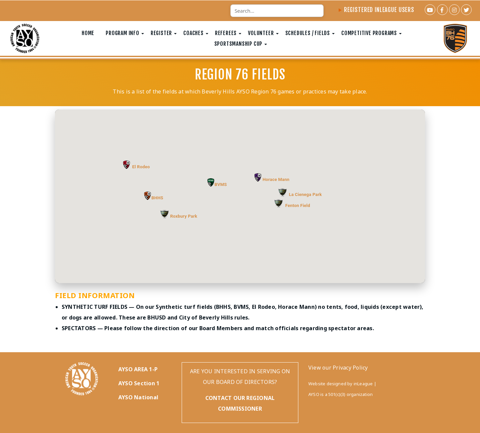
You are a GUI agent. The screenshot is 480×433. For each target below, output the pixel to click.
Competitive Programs (369, 33)
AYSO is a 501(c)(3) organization (340, 394)
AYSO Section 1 (138, 383)
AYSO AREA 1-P (138, 369)
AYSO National (138, 397)
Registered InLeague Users (376, 9)
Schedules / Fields (307, 33)
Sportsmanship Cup (238, 43)
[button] (147, 196)
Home (88, 33)
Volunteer (261, 33)
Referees (226, 33)
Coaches (193, 33)
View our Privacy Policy (338, 367)
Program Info (122, 33)
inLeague (363, 384)
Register (161, 33)
